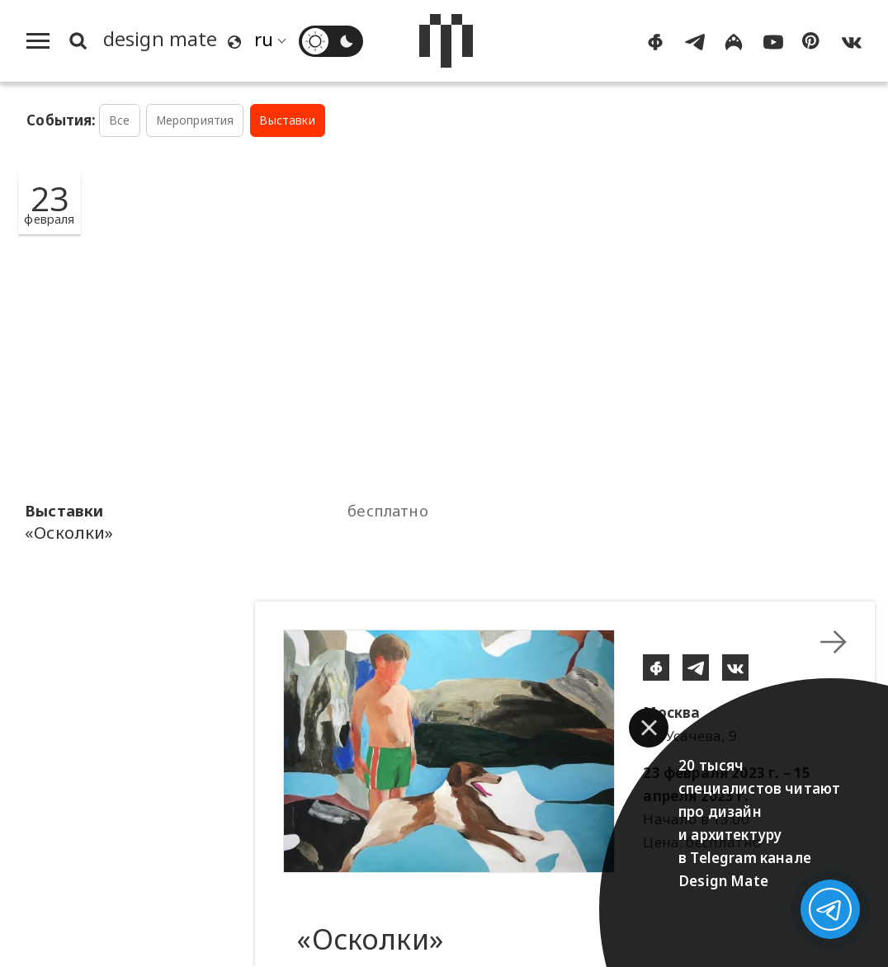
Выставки (286, 120)
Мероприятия (195, 120)
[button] (648, 728)
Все (119, 120)
